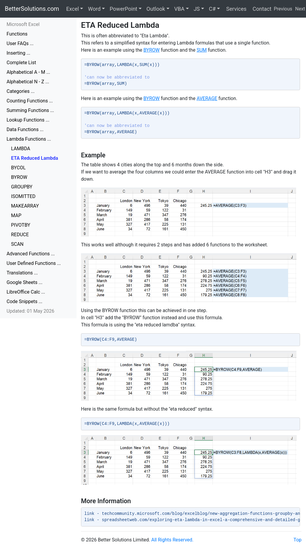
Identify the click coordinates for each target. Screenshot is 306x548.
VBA (179, 9)
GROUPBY (21, 187)
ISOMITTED (23, 196)
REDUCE (20, 234)
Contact (261, 9)
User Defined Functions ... (34, 263)
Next (300, 9)
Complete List (21, 62)
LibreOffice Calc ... (26, 292)
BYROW (19, 177)
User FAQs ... (20, 43)
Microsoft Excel (23, 24)
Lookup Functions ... (28, 120)
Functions (17, 34)
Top (297, 540)
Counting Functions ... (30, 101)
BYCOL (18, 168)
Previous (283, 9)
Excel (72, 9)
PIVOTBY (20, 225)
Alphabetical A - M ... (28, 72)
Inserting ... (18, 53)
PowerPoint (123, 9)
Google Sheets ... (24, 282)
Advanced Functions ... (31, 254)
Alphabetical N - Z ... (28, 82)
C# (212, 9)
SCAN (17, 244)
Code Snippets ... (24, 301)
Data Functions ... (25, 129)
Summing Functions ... (30, 110)
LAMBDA (20, 148)
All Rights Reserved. (172, 540)
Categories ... (21, 91)
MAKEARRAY (25, 206)
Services (235, 9)
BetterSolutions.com (32, 8)
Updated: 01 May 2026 (30, 311)
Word (94, 9)
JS (197, 9)
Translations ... (22, 273)
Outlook (155, 9)
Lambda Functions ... (29, 139)
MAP (16, 215)
